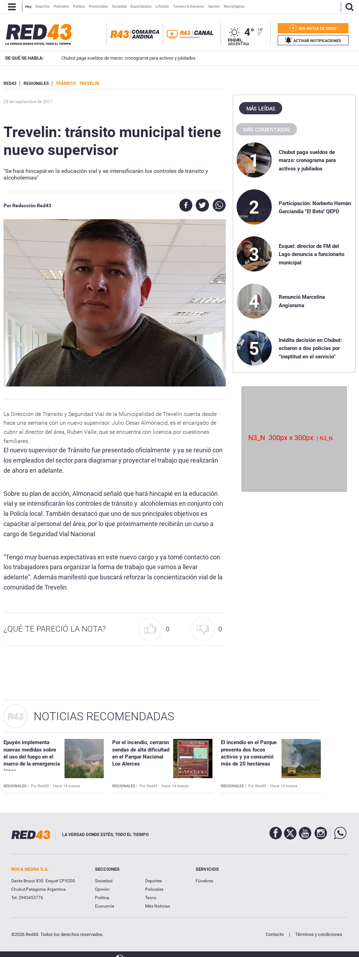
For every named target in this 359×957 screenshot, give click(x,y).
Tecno (150, 897)
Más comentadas (266, 129)
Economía (104, 906)
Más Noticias (157, 906)
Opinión (102, 889)
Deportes (153, 880)
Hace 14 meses (66, 786)
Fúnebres (204, 880)
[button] (155, 629)
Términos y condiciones (318, 934)
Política (102, 897)
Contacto (275, 934)
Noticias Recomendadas (104, 716)
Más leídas (260, 108)
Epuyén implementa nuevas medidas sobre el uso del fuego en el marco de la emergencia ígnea (32, 756)
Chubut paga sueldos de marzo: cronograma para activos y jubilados (307, 160)
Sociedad (104, 880)
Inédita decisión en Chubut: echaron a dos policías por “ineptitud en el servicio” (310, 348)
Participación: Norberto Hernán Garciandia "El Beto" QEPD (300, 58)
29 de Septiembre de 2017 (28, 101)
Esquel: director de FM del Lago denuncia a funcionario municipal (311, 254)
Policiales (154, 889)
